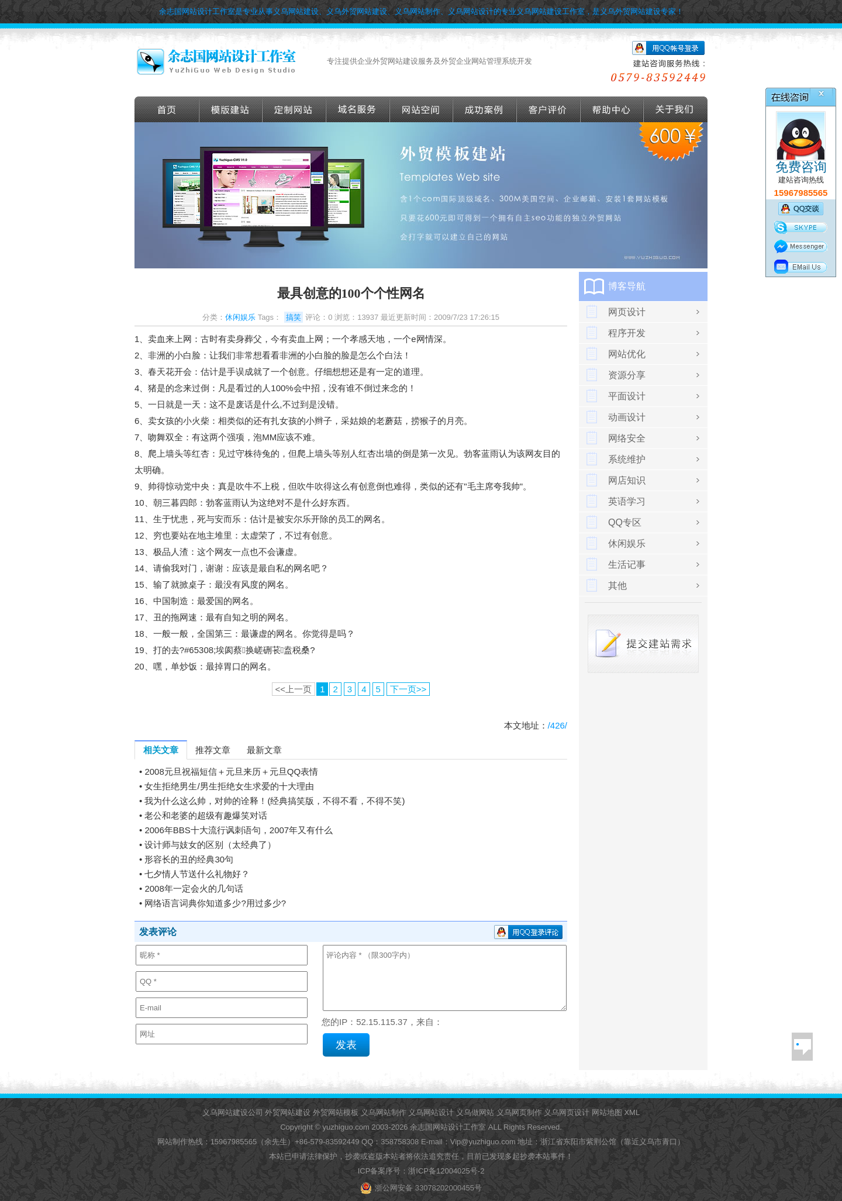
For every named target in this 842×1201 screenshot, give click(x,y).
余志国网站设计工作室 (448, 1127)
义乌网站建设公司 (232, 1112)
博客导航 (627, 286)
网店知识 (627, 480)
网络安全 (627, 438)
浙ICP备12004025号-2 (446, 1171)
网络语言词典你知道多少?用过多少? (215, 903)
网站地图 (607, 1112)
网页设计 (627, 312)
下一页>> (408, 689)
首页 (166, 109)
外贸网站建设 (287, 1112)
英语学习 (627, 501)
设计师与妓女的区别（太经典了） (210, 845)
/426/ (557, 725)
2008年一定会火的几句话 (193, 888)
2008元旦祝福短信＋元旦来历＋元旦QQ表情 (231, 771)
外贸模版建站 (231, 109)
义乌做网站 (475, 1112)
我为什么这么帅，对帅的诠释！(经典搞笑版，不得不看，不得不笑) (274, 801)
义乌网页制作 (519, 1112)
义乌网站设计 (431, 1112)
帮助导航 (612, 109)
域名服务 (358, 109)
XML (632, 1112)
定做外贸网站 (294, 109)
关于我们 (676, 109)
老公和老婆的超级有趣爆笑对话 (205, 815)
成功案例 (485, 109)
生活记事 (627, 565)
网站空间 (421, 109)
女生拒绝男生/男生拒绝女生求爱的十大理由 (228, 786)
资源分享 (627, 375)
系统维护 (627, 459)
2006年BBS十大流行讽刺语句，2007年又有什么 (238, 830)
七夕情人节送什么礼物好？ (197, 874)
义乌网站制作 (383, 1112)
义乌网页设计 (566, 1112)
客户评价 (549, 109)
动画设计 (627, 417)
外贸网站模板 (335, 1112)
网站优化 (627, 354)
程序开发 (627, 333)
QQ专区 (624, 522)
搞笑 (293, 317)
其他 (617, 586)
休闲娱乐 (240, 317)
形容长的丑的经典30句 (188, 859)
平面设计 (627, 396)
